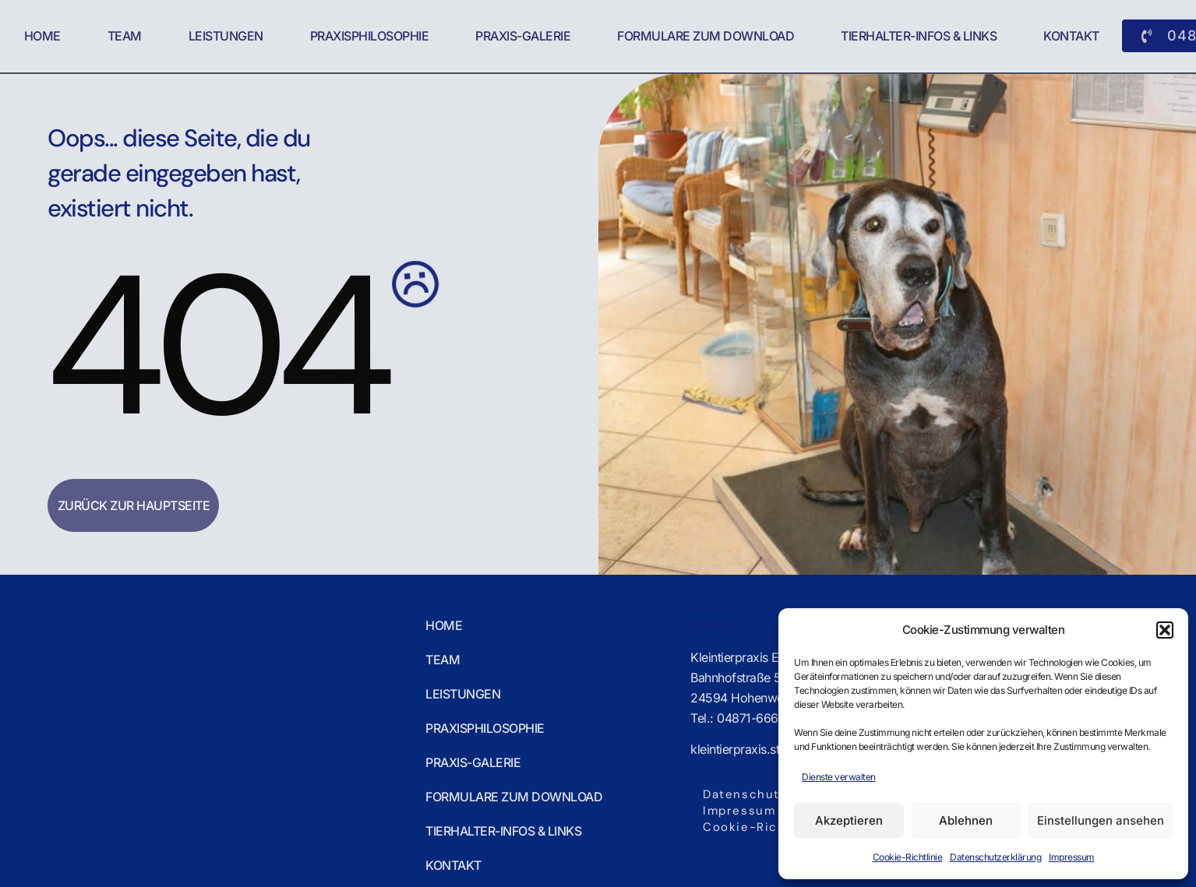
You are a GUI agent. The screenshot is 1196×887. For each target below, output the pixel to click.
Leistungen (226, 36)
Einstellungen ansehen (1100, 820)
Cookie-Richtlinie (908, 857)
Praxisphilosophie (369, 36)
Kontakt (1071, 36)
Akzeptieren (849, 820)
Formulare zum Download (705, 36)
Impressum (1072, 857)
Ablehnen (966, 820)
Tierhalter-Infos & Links (919, 36)
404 (215, 346)
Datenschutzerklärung (995, 857)
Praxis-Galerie (522, 36)
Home (42, 36)
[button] (1165, 630)
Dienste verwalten (839, 777)
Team (125, 36)
